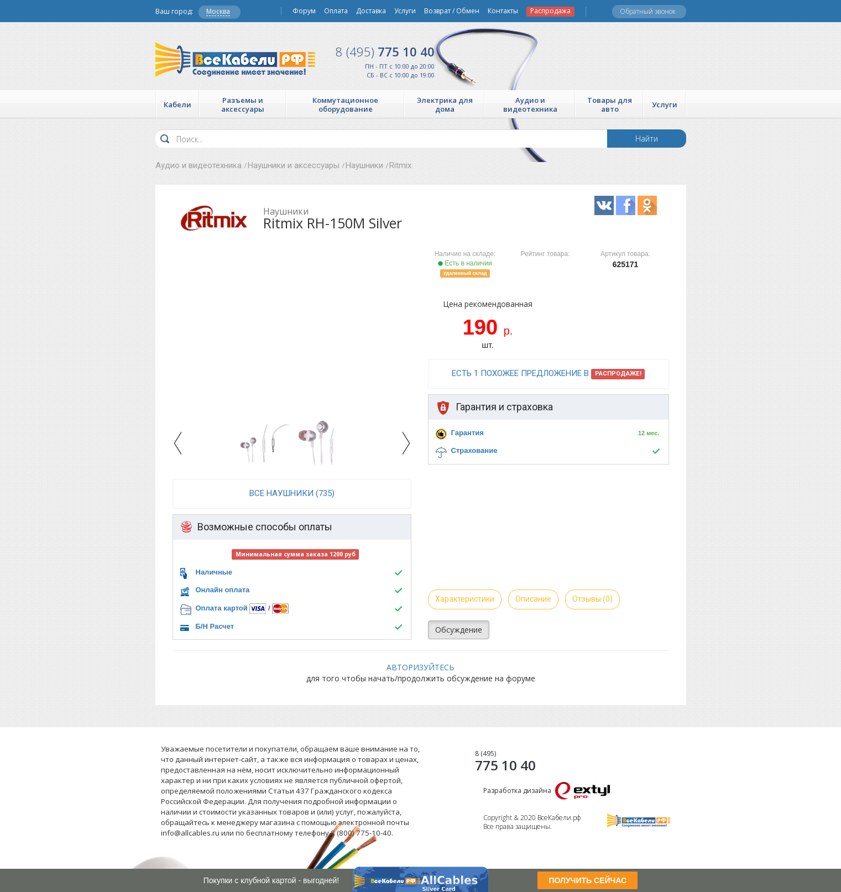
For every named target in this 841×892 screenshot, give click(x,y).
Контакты (503, 11)
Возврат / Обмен (451, 11)
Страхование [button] (474, 450)
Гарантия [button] (467, 433)
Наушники (364, 165)
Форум (304, 11)
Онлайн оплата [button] (223, 590)
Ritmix (400, 165)
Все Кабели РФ (235, 59)
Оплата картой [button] (222, 608)
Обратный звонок (648, 11)
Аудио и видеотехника (198, 165)
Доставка (371, 11)
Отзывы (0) (592, 598)
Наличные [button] (214, 572)
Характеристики (464, 598)
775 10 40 (385, 51)
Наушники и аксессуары (293, 165)
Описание (533, 598)
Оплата (336, 11)
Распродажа (550, 11)
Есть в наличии (465, 263)
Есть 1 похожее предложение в (548, 373)
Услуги (405, 11)
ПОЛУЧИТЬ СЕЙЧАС (587, 880)
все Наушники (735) (292, 493)
